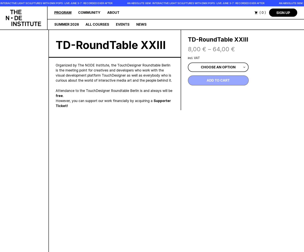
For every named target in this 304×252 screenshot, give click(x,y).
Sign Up (283, 12)
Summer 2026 (66, 24)
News (141, 24)
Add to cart (218, 80)
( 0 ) (260, 12)
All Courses (97, 24)
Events (123, 24)
